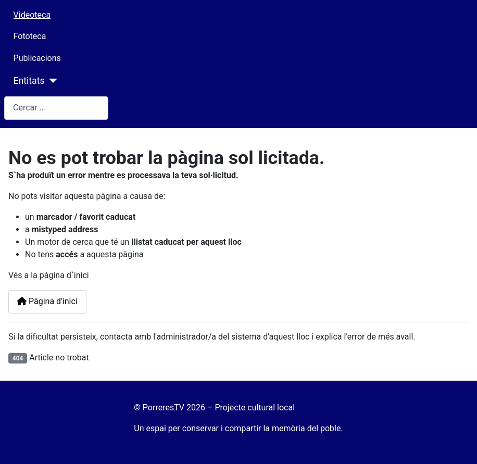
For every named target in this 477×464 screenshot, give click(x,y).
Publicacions (37, 58)
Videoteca (32, 15)
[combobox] (56, 108)
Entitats (29, 81)
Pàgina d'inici (47, 301)
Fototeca (30, 36)
